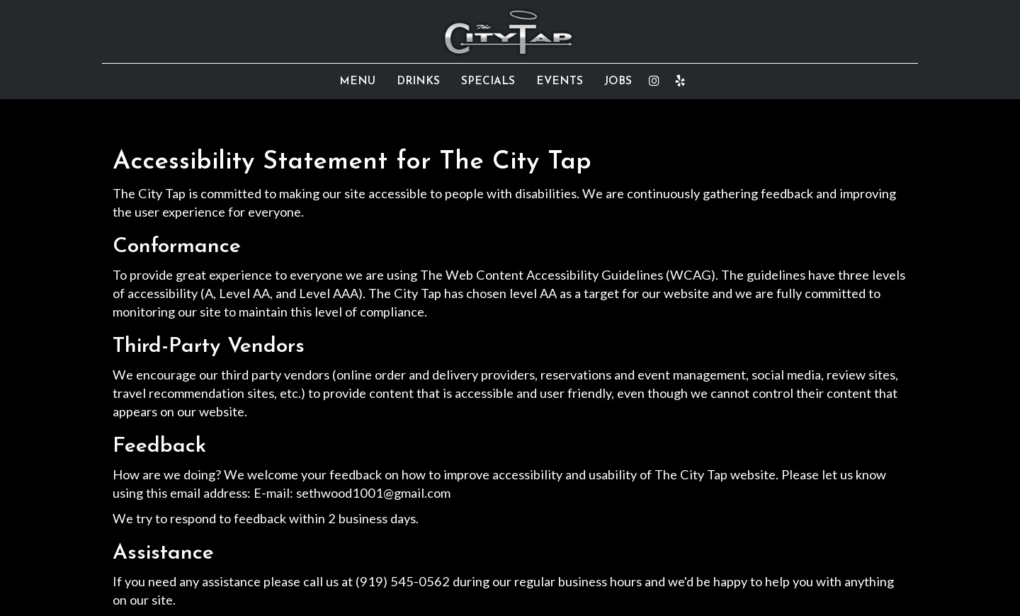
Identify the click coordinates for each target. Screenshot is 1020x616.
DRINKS (418, 81)
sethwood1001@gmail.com (373, 493)
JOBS (618, 81)
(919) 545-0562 (403, 581)
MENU (357, 81)
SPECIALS (488, 81)
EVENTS (559, 81)
